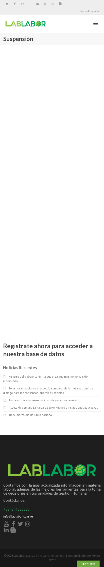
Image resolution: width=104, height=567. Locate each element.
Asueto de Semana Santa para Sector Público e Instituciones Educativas (53, 407)
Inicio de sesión (89, 11)
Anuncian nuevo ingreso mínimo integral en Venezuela (43, 400)
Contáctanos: (14, 500)
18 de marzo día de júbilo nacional (30, 415)
